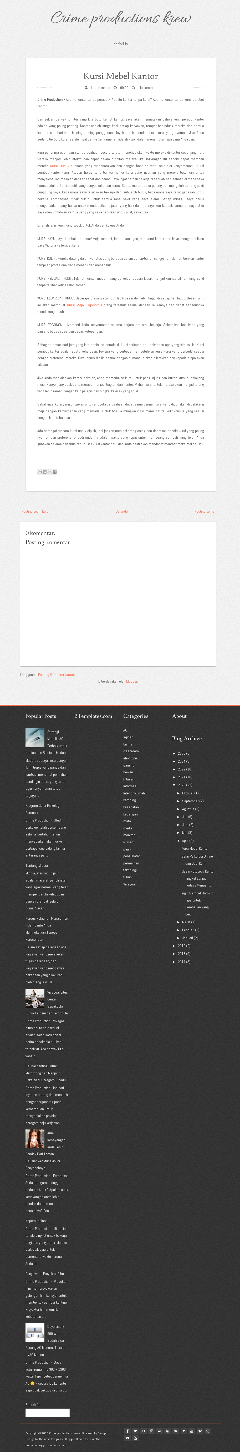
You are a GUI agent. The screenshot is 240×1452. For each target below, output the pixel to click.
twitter (136, 1431)
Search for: (33, 1404)
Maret (186, 922)
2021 (181, 777)
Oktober (187, 793)
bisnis (127, 744)
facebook (128, 1431)
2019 (181, 945)
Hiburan (129, 779)
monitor (129, 835)
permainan (131, 863)
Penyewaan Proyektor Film (44, 1273)
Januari (187, 937)
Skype (212, 1431)
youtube (195, 1431)
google (153, 1431)
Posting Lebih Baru (35, 511)
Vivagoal (129, 884)
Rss (136, 1437)
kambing (129, 800)
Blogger (131, 681)
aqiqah (128, 737)
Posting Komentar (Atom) (56, 674)
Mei (184, 832)
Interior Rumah (134, 793)
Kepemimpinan (36, 1220)
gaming (128, 765)
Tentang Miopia (36, 865)
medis (127, 828)
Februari (188, 930)
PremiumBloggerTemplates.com (45, 1445)
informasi (130, 786)
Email (128, 1437)
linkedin (161, 1431)
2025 (181, 753)
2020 (181, 785)
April (185, 840)
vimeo (203, 1431)
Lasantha (94, 1439)
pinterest (178, 1431)
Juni (185, 824)
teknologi (130, 870)
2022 (181, 769)
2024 (181, 761)
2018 (181, 953)
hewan (128, 772)
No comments (149, 87)
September (190, 801)
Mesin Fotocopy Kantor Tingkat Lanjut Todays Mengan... (198, 878)
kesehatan (131, 807)
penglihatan (132, 856)
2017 (181, 961)
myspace (170, 1431)
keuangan (130, 814)
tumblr (186, 1431)
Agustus (188, 809)
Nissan (128, 842)
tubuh (127, 877)
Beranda (121, 43)
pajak (127, 849)
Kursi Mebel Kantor (121, 75)
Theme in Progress (51, 1439)
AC (125, 730)
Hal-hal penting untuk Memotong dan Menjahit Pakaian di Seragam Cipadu (45, 1073)
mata (127, 821)
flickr (144, 1431)
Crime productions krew (120, 19)
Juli (184, 816)
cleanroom (131, 751)
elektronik (130, 758)
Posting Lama (205, 511)
